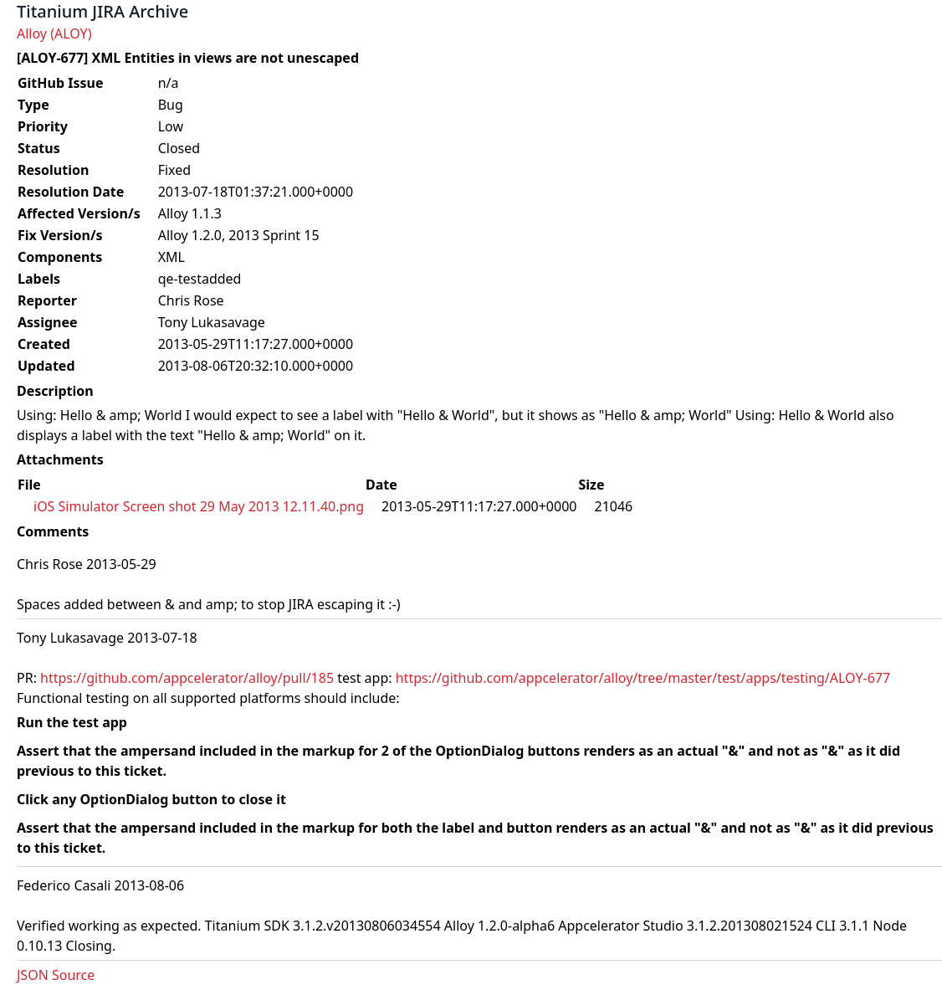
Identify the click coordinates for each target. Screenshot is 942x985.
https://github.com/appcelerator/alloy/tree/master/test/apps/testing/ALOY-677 (643, 678)
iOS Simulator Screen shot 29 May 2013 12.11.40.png (198, 506)
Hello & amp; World (121, 415)
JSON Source (56, 975)
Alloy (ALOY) (54, 33)
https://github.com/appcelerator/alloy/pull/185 (187, 678)
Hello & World (821, 415)
